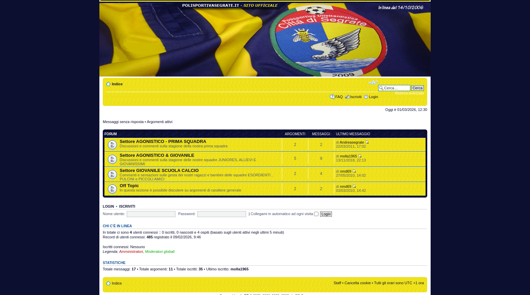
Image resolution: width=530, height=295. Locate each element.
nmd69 (346, 171)
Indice (117, 84)
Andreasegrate (352, 142)
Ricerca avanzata (409, 93)
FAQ (339, 97)
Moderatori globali (159, 251)
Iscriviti (356, 97)
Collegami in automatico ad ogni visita (285, 214)
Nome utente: (114, 214)
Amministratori (131, 251)
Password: (186, 214)
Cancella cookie (357, 283)
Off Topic (129, 185)
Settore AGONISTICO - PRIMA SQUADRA (163, 141)
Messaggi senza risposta (123, 122)
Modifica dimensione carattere (373, 83)
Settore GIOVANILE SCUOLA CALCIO (159, 170)
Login (373, 97)
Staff (337, 283)
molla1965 (348, 156)
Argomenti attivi (159, 122)
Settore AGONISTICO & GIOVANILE (157, 155)
